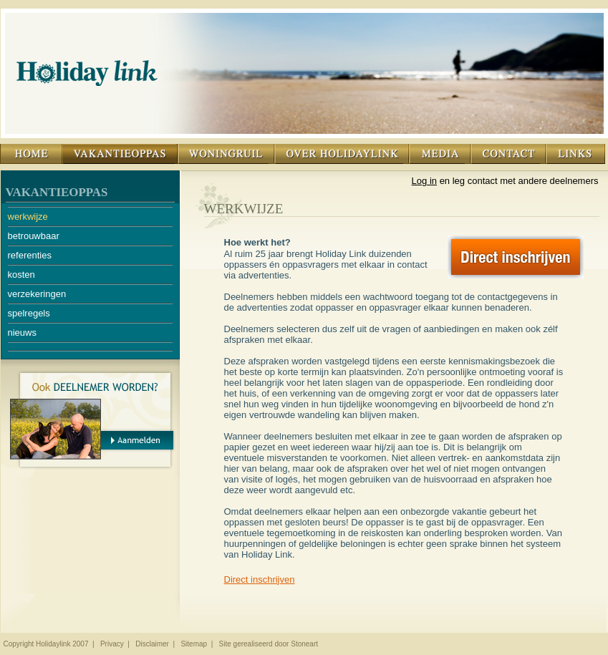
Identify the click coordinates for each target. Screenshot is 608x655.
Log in (424, 180)
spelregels (29, 313)
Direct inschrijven (259, 579)
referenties (30, 255)
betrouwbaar (33, 236)
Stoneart (304, 644)
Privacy (112, 644)
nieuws (22, 332)
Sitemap (193, 644)
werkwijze (28, 216)
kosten (21, 274)
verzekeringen (37, 293)
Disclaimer (152, 644)
